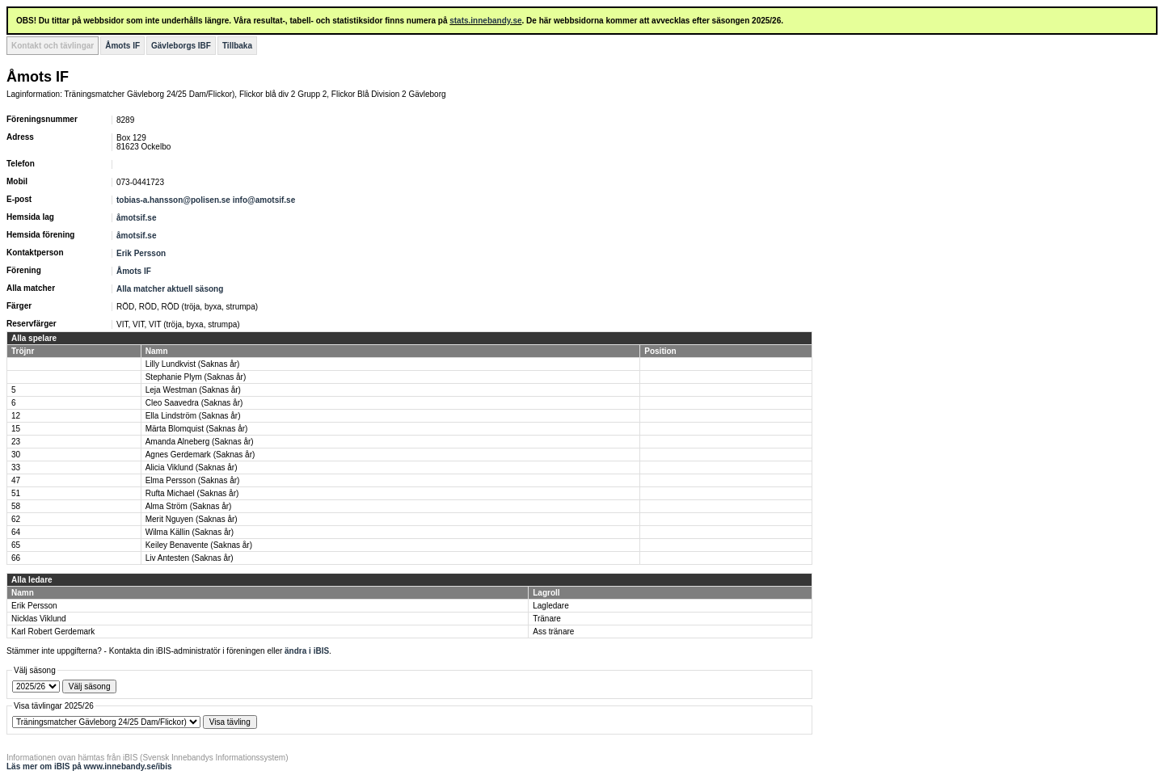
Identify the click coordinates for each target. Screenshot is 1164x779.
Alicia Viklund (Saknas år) (192, 467)
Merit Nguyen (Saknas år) (192, 519)
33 (15, 467)
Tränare (547, 618)
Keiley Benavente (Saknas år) (199, 545)
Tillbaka (237, 45)
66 (15, 558)
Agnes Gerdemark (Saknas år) (200, 454)
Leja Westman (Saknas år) (193, 389)
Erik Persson (141, 253)
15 (15, 428)
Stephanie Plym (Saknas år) (196, 377)
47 (15, 480)
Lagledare (550, 605)
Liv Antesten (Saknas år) (190, 558)
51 (15, 493)
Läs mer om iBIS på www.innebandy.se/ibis (89, 766)
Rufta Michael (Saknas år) (192, 493)
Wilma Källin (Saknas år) (190, 532)
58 (15, 506)
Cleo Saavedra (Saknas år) (194, 402)
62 (15, 519)
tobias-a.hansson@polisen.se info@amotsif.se (205, 200)
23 (15, 441)
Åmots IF (122, 45)
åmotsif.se (136, 217)
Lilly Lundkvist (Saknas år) (193, 364)
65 (15, 545)
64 (15, 532)
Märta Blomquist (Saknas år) (197, 428)
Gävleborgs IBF (181, 45)
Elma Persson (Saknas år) (193, 480)
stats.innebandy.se (485, 20)
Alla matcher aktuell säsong (169, 288)
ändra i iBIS (307, 650)
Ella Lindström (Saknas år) (193, 415)
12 (15, 415)
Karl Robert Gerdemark (53, 631)
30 (15, 454)
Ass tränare (553, 631)
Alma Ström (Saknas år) (189, 506)
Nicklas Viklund (38, 618)
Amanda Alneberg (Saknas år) (200, 441)
